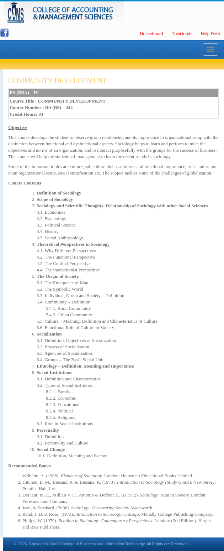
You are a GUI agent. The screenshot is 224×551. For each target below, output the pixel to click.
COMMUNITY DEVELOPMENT (57, 80)
